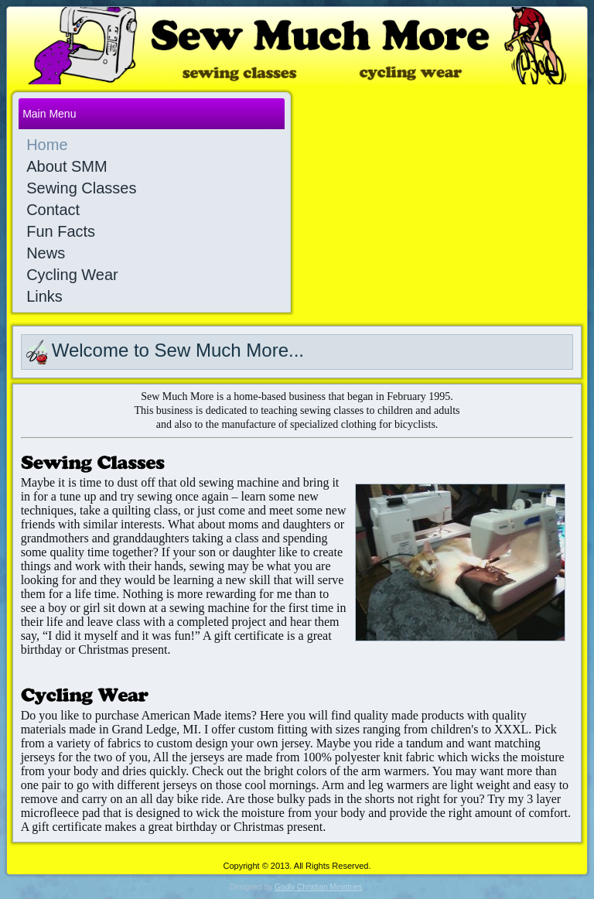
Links (44, 296)
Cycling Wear (72, 274)
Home (46, 144)
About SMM (66, 166)
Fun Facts (60, 231)
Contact (53, 209)
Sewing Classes (81, 188)
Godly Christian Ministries (318, 887)
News (45, 252)
